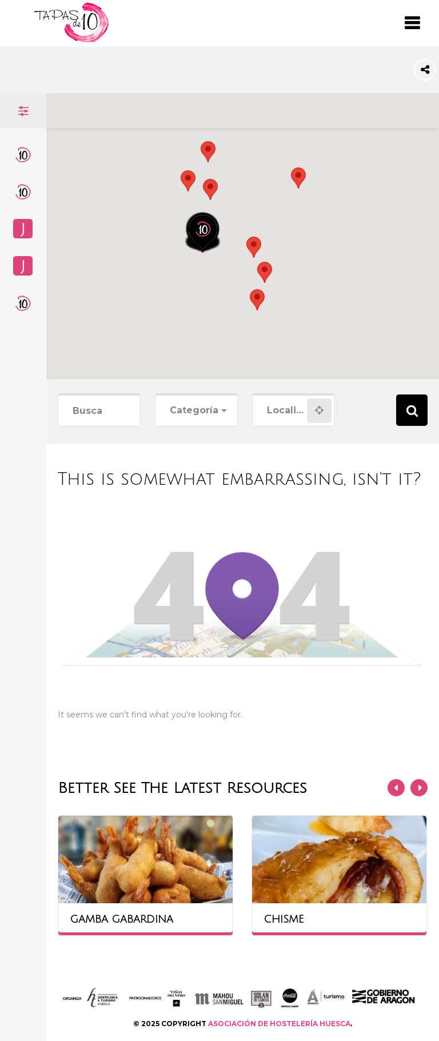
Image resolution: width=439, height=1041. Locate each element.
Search (412, 410)
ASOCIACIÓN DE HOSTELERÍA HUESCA (279, 1023)
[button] (210, 189)
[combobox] (196, 411)
